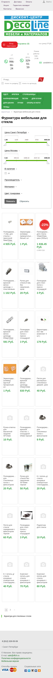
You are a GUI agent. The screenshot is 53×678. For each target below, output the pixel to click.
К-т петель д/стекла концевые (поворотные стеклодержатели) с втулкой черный (11, 580)
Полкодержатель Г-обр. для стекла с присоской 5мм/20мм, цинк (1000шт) (10, 237)
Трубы (6, 107)
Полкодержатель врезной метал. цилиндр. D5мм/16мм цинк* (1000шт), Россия (27, 385)
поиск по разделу (11, 83)
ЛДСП (5, 94)
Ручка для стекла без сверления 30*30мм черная (25, 480)
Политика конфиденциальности (16, 658)
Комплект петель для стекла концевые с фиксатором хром (42, 579)
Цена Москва (11, 150)
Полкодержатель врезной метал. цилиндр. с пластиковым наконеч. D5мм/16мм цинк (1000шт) (10, 288)
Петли (25, 99)
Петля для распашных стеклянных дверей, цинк (42, 381)
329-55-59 (28, 61)
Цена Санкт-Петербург (16, 132)
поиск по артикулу (29, 83)
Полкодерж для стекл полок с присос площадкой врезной (25, 335)
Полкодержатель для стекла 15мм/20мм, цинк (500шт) (44, 235)
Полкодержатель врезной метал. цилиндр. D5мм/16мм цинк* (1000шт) (10, 335)
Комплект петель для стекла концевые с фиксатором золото (25, 579)
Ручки (20, 103)
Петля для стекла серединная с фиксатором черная (9, 529)
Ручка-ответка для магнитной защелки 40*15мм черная (9, 432)
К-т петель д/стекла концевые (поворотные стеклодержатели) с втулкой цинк (45, 481)
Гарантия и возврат (21, 5)
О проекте (5, 2)
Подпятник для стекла (41, 526)
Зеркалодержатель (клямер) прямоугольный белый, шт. (28, 235)
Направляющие (11, 99)
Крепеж (15, 94)
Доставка (18, 2)
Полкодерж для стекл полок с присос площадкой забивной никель (25, 531)
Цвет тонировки (12, 193)
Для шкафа (8, 103)
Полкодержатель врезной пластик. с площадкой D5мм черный (27, 431)
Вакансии (20, 9)
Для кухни (36, 99)
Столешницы (29, 94)
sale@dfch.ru (13, 655)
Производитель (12, 180)
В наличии (10, 168)
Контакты (7, 9)
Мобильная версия (10, 661)
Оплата (29, 2)
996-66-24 (11, 62)
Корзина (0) (23, 43)
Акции (6, 5)
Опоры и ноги (33, 103)
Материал (9, 186)
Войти (49, 2)
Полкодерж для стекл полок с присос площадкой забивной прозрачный (42, 287)
